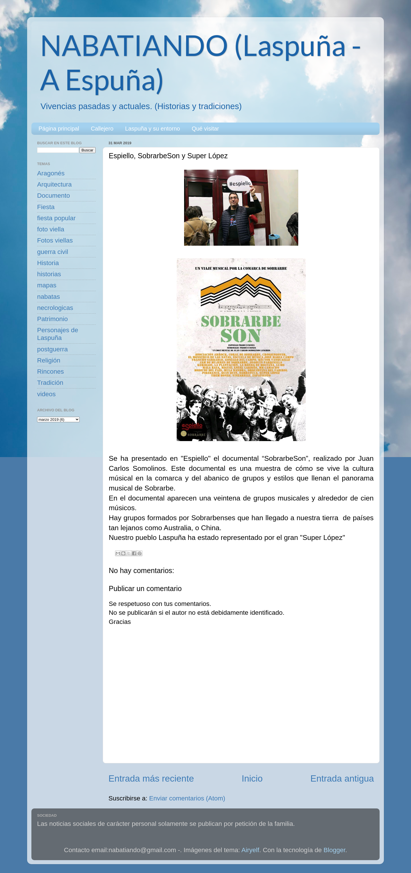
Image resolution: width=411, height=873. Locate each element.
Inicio (252, 778)
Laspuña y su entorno (152, 128)
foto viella (50, 229)
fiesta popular (56, 218)
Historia (48, 263)
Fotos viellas (55, 240)
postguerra (52, 349)
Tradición (50, 382)
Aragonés (51, 173)
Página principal (59, 128)
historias (49, 274)
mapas (47, 285)
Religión (48, 360)
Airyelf (250, 850)
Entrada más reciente (151, 778)
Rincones (50, 371)
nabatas (48, 296)
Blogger (334, 850)
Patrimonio (52, 319)
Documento (53, 195)
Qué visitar (205, 128)
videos (46, 394)
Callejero (102, 128)
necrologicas (55, 307)
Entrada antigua (342, 778)
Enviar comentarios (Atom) (187, 798)
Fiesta (46, 207)
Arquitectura (54, 184)
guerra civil (52, 251)
